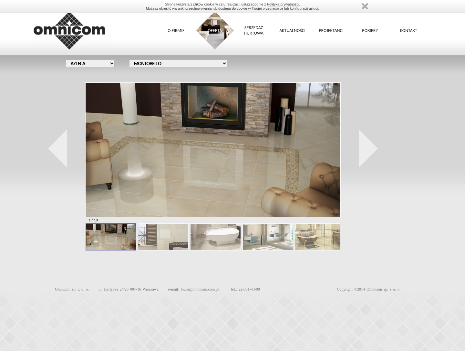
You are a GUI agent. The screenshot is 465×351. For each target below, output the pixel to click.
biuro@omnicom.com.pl (200, 289)
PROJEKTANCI (331, 30)
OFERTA (215, 30)
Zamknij (365, 6)
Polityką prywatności (283, 4)
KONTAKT (408, 30)
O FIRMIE (176, 30)
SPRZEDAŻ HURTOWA (254, 30)
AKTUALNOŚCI (292, 30)
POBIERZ (370, 30)
